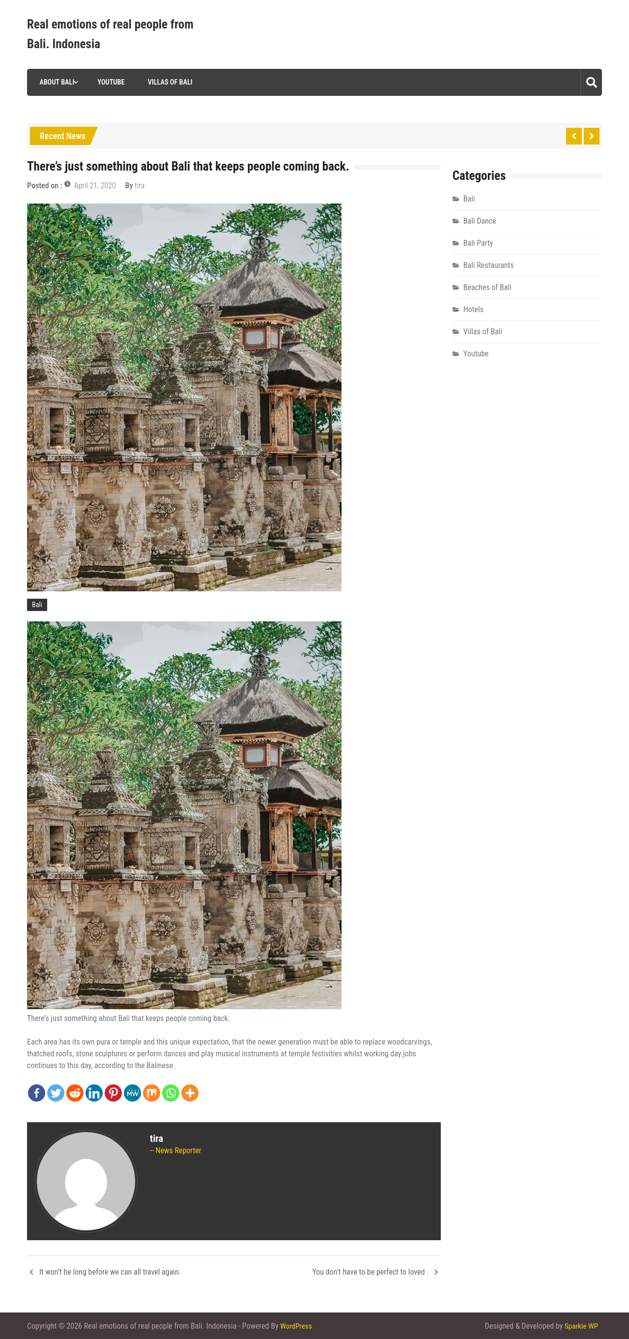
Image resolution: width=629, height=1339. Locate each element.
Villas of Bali (167, 82)
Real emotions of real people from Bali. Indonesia (110, 34)
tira (139, 185)
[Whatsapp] (170, 1093)
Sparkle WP (580, 1325)
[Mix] (151, 1093)
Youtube (108, 82)
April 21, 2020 (95, 185)
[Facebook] (36, 1093)
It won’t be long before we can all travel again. (110, 1272)
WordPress (297, 1325)
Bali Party (478, 243)
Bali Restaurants (488, 265)
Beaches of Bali (487, 287)
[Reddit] (75, 1093)
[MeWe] (132, 1093)
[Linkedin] (94, 1093)
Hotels (473, 309)
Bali (37, 605)
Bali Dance (479, 221)
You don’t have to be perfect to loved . (370, 1272)
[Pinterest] (113, 1093)
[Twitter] (55, 1093)
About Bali (54, 82)
